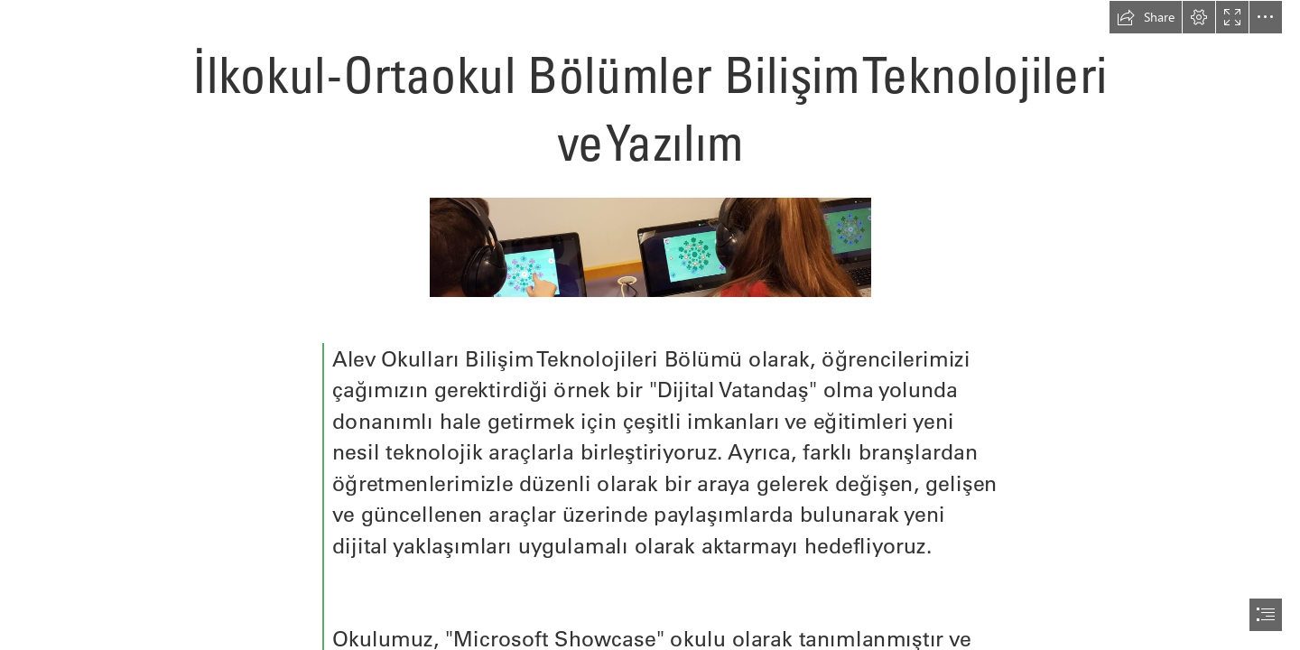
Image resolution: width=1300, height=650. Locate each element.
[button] (1146, 17)
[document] (650, 325)
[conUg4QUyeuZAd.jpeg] (649, 246)
